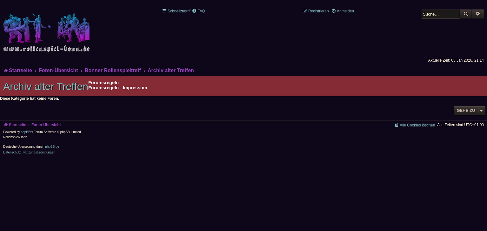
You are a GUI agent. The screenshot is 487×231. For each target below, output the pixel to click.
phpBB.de (52, 146)
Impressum (135, 87)
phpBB (25, 132)
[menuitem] (198, 11)
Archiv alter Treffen (45, 86)
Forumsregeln (103, 87)
